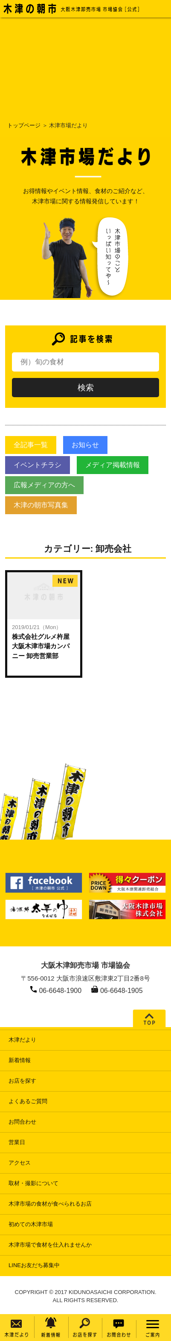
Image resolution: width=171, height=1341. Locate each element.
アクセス (20, 1162)
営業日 (17, 1142)
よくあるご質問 (28, 1101)
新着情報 (20, 1060)
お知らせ (85, 444)
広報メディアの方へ (44, 485)
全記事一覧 (31, 444)
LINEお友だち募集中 (34, 1265)
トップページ (24, 125)
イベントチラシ (37, 464)
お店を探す (22, 1080)
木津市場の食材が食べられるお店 (50, 1203)
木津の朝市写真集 (41, 505)
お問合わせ (22, 1121)
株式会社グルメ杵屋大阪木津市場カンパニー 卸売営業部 (41, 646)
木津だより (22, 1039)
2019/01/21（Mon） (36, 627)
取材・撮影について (33, 1183)
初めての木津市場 (31, 1224)
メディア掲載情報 (112, 464)
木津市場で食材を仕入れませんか (50, 1244)
